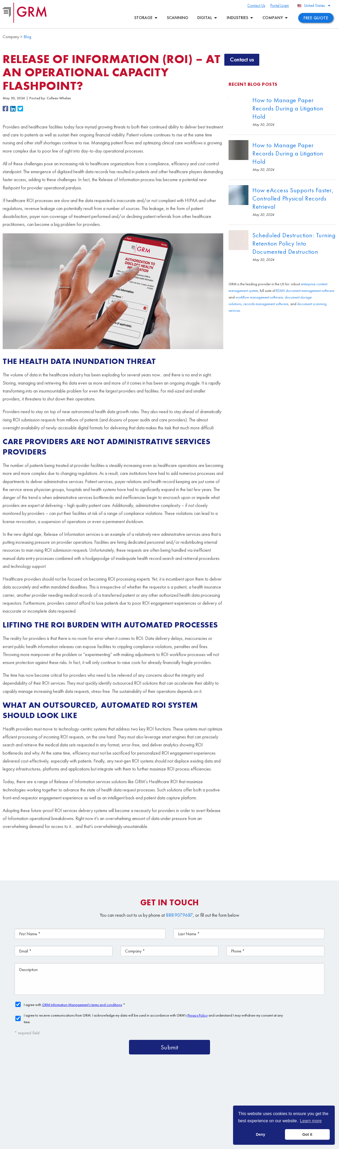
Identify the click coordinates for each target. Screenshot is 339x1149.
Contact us (242, 59)
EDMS (280, 290)
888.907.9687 (179, 915)
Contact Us (184, 1115)
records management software (265, 303)
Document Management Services (283, 1091)
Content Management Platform (205, 1091)
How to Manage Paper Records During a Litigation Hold (287, 108)
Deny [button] (260, 1134)
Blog (27, 36)
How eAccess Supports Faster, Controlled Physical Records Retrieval (293, 198)
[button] (6, 109)
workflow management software (259, 297)
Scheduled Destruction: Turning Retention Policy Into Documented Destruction (293, 243)
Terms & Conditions (129, 1142)
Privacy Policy (156, 1142)
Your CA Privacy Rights (186, 1142)
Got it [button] (307, 1134)
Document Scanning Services (252, 1103)
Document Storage (192, 1103)
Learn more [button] (311, 1121)
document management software (310, 290)
